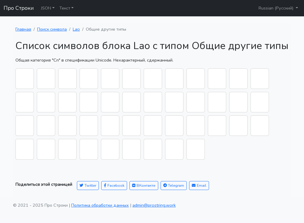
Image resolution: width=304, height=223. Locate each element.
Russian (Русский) (276, 8)
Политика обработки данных (100, 205)
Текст (64, 8)
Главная (23, 29)
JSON (46, 8)
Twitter (88, 185)
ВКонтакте (144, 185)
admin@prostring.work (154, 205)
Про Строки (19, 8)
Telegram (173, 185)
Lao (76, 29)
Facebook (114, 185)
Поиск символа (52, 29)
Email (199, 185)
